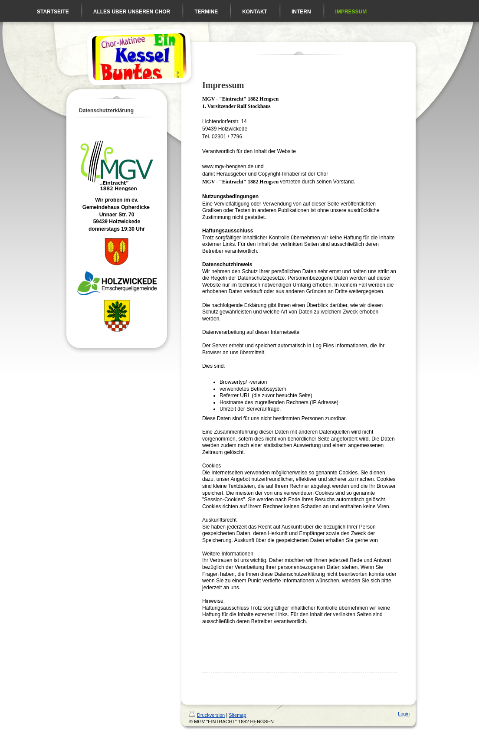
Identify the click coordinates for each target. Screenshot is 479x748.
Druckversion (207, 715)
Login (404, 713)
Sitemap (237, 715)
